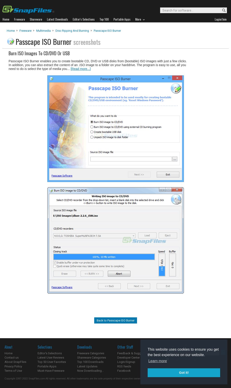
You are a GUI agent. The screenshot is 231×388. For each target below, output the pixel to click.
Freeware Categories (90, 353)
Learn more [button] (157, 361)
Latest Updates (87, 366)
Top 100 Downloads (90, 362)
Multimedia (43, 30)
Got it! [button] (184, 372)
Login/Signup (126, 362)
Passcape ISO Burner (107, 30)
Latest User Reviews (51, 357)
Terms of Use (13, 370)
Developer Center (128, 357)
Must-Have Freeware (51, 370)
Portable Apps (47, 366)
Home (11, 30)
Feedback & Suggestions (134, 353)
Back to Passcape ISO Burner (116, 320)
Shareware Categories (91, 357)
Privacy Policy (13, 366)
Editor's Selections (50, 353)
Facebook (124, 370)
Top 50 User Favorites (52, 362)
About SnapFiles (15, 362)
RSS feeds (124, 366)
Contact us (12, 357)
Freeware (25, 30)
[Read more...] (81, 69)
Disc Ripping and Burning (72, 30)
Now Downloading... (90, 370)
